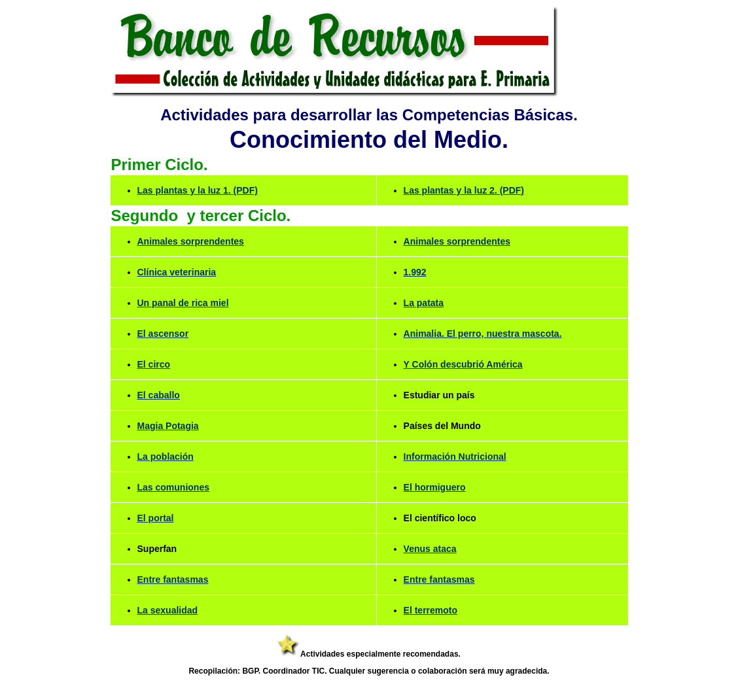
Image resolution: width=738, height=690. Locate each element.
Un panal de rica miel (183, 303)
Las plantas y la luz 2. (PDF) (464, 190)
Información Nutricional (455, 456)
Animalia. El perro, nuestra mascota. (483, 333)
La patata (424, 303)
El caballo (158, 395)
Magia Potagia (168, 426)
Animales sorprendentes (190, 241)
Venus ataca (430, 548)
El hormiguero (435, 487)
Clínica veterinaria (177, 272)
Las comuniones (173, 487)
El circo (154, 364)
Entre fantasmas (173, 579)
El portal (155, 518)
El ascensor (163, 333)
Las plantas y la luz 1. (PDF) (197, 190)
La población (165, 456)
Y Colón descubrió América (463, 364)
